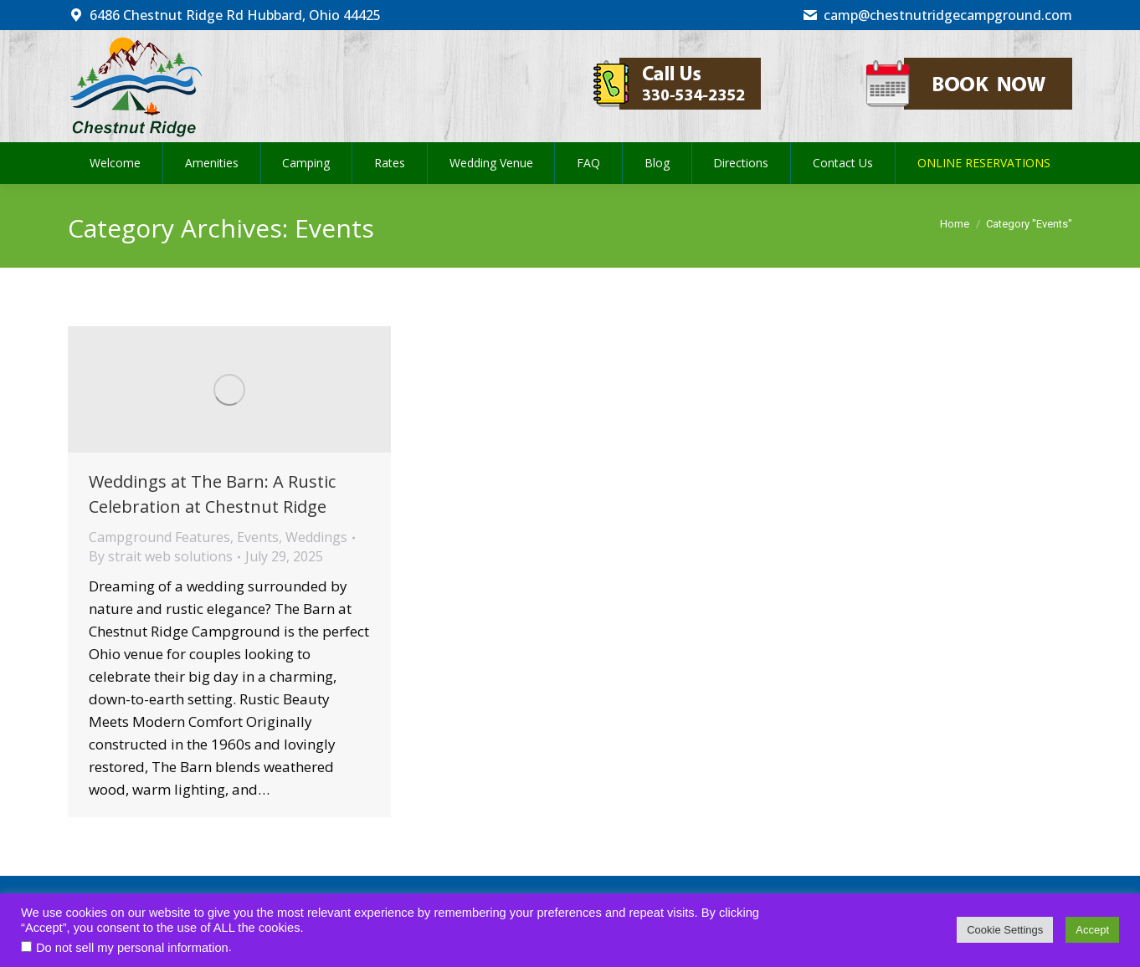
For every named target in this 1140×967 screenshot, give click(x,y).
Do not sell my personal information (132, 947)
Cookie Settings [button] (1005, 930)
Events (258, 537)
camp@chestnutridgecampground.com (937, 15)
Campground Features (159, 537)
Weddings (316, 537)
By (161, 556)
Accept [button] (1092, 930)
